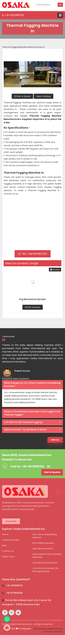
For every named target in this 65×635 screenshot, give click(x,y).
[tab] (32, 384)
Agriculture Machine (43, 548)
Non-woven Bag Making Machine (45, 536)
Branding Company (54, 631)
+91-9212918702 (13, 15)
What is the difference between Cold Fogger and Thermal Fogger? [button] (31, 413)
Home (5, 534)
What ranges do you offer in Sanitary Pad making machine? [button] (32, 384)
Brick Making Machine (43, 542)
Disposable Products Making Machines (47, 556)
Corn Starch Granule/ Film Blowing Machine (46, 570)
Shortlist (55, 269)
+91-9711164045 (14, 592)
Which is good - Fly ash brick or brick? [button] (25, 429)
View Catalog (43, 96)
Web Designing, (40, 628)
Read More (11, 521)
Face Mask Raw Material (45, 562)
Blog (4, 545)
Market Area (8, 556)
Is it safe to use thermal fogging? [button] (23, 422)
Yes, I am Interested (32, 253)
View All (55, 440)
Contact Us (8, 551)
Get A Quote (22, 96)
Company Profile (10, 539)
